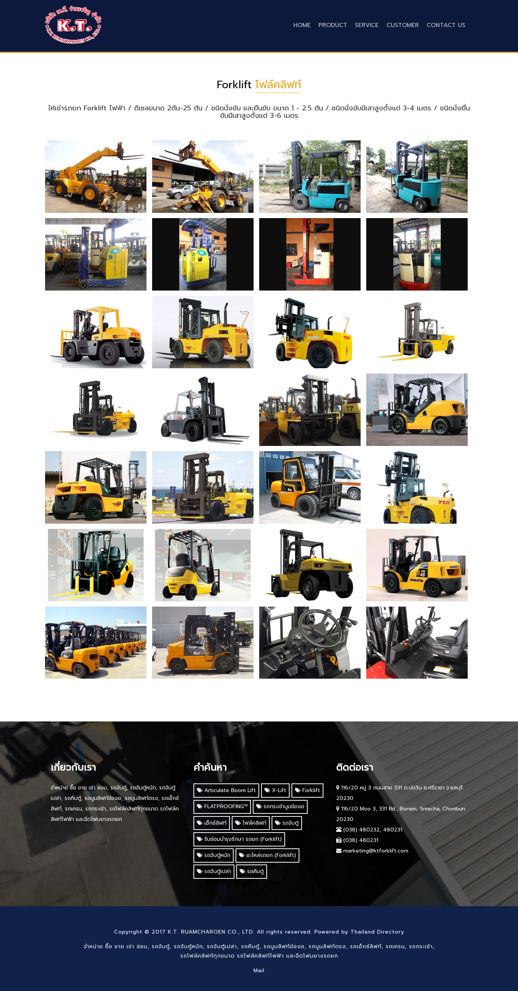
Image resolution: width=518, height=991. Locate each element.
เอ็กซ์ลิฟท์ (212, 823)
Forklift (307, 790)
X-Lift (275, 790)
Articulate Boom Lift (226, 790)
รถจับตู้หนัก (213, 855)
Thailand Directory (377, 932)
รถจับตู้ (287, 823)
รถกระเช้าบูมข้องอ (280, 806)
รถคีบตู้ (252, 871)
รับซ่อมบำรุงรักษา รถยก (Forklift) (239, 839)
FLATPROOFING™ (222, 806)
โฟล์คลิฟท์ (250, 823)
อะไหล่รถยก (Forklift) (267, 855)
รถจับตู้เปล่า (214, 871)
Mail (259, 970)
